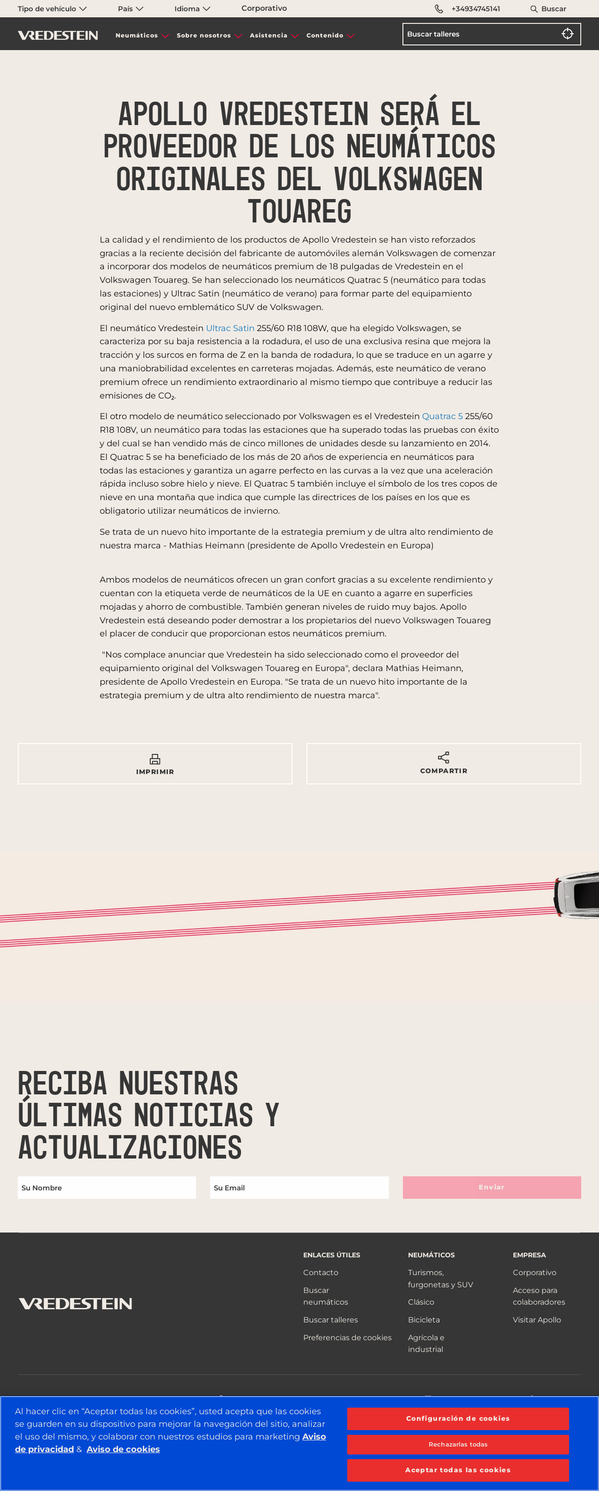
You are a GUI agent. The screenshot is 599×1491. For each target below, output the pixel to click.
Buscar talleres (330, 1319)
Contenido (325, 35)
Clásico (421, 1302)
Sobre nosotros (204, 35)
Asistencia (269, 35)
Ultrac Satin (230, 328)
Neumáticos (137, 35)
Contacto (320, 1272)
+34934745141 (467, 9)
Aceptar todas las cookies (458, 1470)
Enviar (491, 1187)
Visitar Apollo (537, 1319)
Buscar (553, 8)
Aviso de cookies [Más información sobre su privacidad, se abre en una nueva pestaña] (123, 1449)
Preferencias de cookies (347, 1337)
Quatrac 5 (442, 416)
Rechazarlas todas (458, 1444)
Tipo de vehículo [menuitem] (52, 8)
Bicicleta (424, 1319)
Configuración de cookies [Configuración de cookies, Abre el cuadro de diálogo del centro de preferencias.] (458, 1418)
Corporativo (264, 8)
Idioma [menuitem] (193, 8)
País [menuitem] (131, 8)
